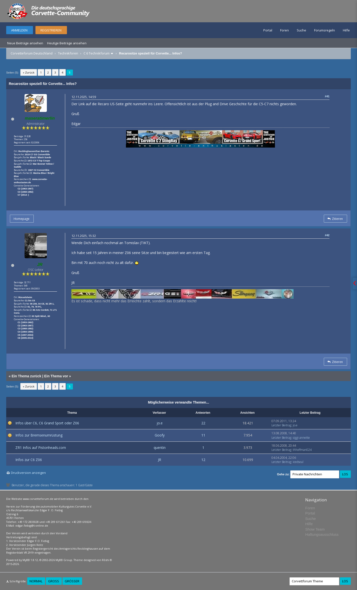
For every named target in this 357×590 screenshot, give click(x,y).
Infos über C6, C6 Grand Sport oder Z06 (47, 423)
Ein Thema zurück (26, 376)
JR (159, 459)
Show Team (315, 529)
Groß (53, 581)
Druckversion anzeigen (28, 472)
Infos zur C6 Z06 (28, 459)
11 (203, 435)
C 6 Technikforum (97, 53)
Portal (267, 30)
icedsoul (298, 462)
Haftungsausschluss (321, 534)
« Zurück (28, 72)
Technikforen (68, 53)
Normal (36, 581)
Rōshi (105, 560)
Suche (301, 30)
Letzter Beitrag (281, 425)
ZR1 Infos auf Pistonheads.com (40, 447)
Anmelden (19, 30)
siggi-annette (301, 438)
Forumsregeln (324, 30)
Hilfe (346, 30)
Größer (72, 581)
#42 (327, 235)
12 (203, 459)
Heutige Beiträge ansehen (67, 43)
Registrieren (50, 30)
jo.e (160, 423)
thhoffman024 (302, 450)
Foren (284, 30)
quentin (160, 447)
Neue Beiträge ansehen (25, 43)
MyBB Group (64, 560)
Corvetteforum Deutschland (32, 53)
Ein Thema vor (56, 376)
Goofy (160, 435)
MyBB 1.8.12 (30, 560)
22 (203, 423)
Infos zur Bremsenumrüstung (38, 435)
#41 (327, 96)
